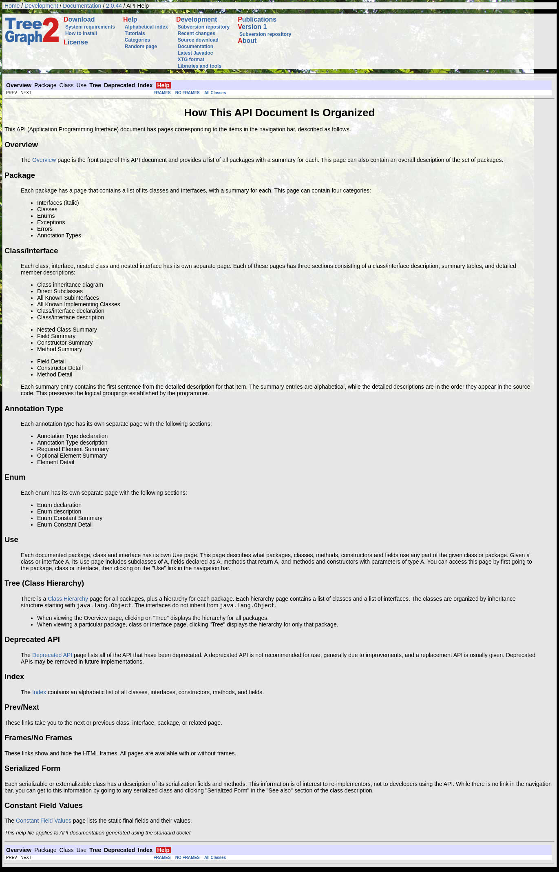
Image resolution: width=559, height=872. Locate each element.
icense (76, 42)
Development (41, 5)
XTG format (191, 59)
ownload (79, 19)
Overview (44, 160)
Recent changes (196, 33)
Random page (141, 46)
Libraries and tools (199, 66)
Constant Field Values (43, 821)
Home (12, 5)
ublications (257, 19)
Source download (198, 40)
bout (247, 40)
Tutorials (135, 33)
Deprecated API (52, 656)
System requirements (90, 27)
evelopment (196, 19)
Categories (137, 40)
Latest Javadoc (195, 53)
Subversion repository (204, 27)
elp (130, 19)
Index (39, 693)
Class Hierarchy (68, 598)
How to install (81, 33)
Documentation (82, 5)
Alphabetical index (146, 27)
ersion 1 (252, 26)
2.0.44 (114, 5)
